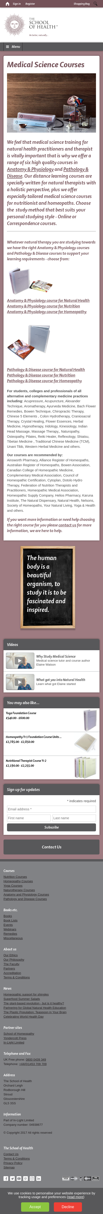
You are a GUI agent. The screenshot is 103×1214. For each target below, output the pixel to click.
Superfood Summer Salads (22, 999)
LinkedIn (38, 1178)
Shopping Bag (82, 4)
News (7, 988)
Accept (35, 1207)
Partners (9, 968)
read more (75, 1197)
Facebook (6, 1178)
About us (10, 949)
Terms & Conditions (17, 977)
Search (95, 3)
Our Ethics (11, 955)
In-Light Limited (14, 1042)
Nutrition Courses (15, 877)
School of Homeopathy (19, 1033)
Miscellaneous (13, 938)
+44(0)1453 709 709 (33, 1064)
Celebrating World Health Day (24, 1016)
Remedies (10, 933)
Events (8, 925)
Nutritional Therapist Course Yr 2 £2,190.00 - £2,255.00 (51, 767)
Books (8, 916)
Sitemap (9, 1167)
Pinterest (25, 1178)
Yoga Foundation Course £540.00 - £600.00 (51, 720)
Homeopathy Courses (18, 881)
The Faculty (11, 964)
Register (30, 4)
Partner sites (13, 1027)
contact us (67, 525)
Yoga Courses (13, 885)
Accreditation (12, 973)
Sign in (17, 4)
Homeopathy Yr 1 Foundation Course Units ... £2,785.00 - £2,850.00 (51, 742)
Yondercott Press (15, 1038)
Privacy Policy (13, 1163)
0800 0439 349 (36, 1059)
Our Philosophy (14, 959)
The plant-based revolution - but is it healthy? (34, 1003)
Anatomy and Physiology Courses (26, 894)
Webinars (10, 929)
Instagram (32, 1178)
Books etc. (11, 910)
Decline (68, 1207)
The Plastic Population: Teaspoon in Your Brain (35, 1012)
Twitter (12, 1178)
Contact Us (51, 847)
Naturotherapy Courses (19, 890)
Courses (9, 870)
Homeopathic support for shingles (26, 994)
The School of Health (18, 1148)
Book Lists (11, 920)
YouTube (19, 1178)
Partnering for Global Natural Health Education (35, 1007)
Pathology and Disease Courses (25, 899)
